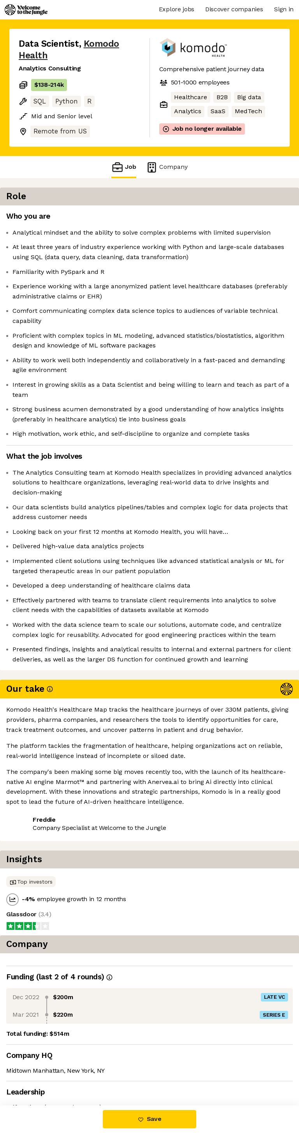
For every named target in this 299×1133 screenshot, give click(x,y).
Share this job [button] (40, 1058)
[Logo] (26, 9)
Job (123, 167)
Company (167, 167)
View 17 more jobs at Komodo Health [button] (73, 1072)
